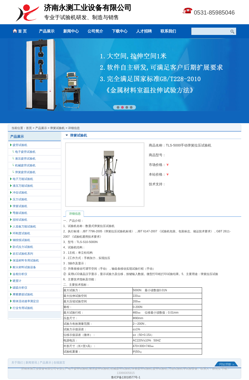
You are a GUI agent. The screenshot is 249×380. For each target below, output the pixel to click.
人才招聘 (144, 31)
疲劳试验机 (20, 145)
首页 (29, 128)
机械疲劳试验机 (25, 165)
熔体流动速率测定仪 (26, 301)
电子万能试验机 (23, 179)
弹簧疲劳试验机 (25, 172)
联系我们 (168, 31)
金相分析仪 (20, 274)
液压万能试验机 (23, 185)
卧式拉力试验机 (23, 247)
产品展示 (46, 31)
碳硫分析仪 (20, 287)
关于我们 (17, 362)
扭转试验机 (20, 219)
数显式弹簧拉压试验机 (100, 226)
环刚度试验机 (21, 233)
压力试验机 (20, 199)
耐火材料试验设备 (24, 267)
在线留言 (59, 362)
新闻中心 (71, 31)
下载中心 (119, 31)
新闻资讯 (31, 362)
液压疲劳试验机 (25, 158)
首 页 (22, 31)
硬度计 (17, 281)
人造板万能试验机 (24, 226)
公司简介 (95, 31)
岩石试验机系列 (23, 253)
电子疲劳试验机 (25, 152)
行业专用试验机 (23, 308)
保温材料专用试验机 (26, 260)
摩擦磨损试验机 (23, 294)
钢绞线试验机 (21, 240)
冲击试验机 (20, 192)
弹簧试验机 (57, 128)
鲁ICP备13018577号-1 (125, 377)
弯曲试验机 (20, 213)
